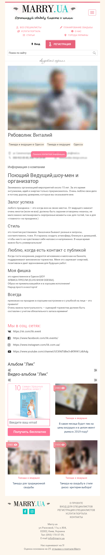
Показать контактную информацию (49, 154)
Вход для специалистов (76, 506)
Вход (37, 44)
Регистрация (62, 44)
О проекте (76, 503)
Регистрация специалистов (76, 510)
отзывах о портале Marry (66, 548)
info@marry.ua (56, 538)
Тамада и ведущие (76, 418)
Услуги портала (76, 513)
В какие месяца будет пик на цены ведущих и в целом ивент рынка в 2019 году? (76, 427)
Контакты (76, 517)
